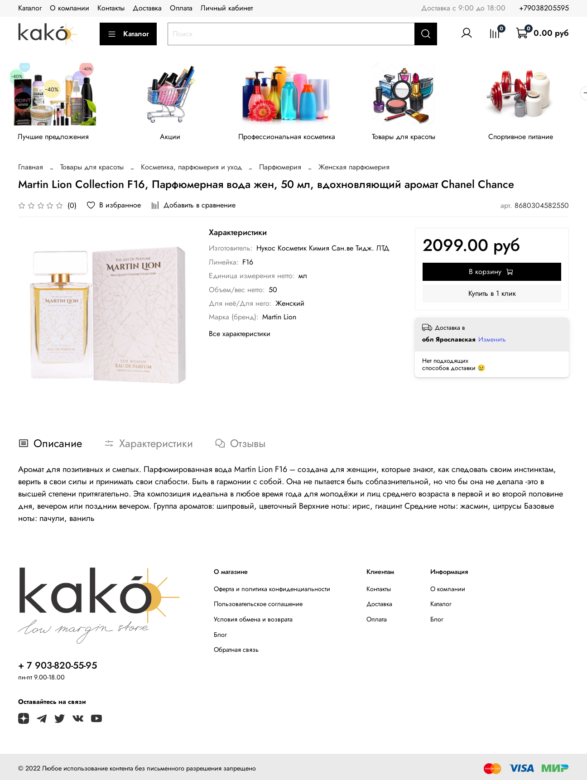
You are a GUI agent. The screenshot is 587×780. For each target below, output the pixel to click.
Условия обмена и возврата (253, 621)
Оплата (181, 8)
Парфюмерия (280, 169)
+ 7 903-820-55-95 (57, 667)
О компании (69, 8)
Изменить (492, 341)
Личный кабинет (227, 8)
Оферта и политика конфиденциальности (272, 590)
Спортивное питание (532, 138)
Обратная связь (236, 651)
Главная (30, 169)
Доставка (147, 8)
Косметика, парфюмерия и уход (191, 169)
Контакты (111, 8)
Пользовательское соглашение (258, 605)
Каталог (30, 8)
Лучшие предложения (54, 138)
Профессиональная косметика (293, 138)
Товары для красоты (413, 138)
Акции (174, 138)
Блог (220, 635)
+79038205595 (544, 8)
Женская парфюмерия (354, 169)
